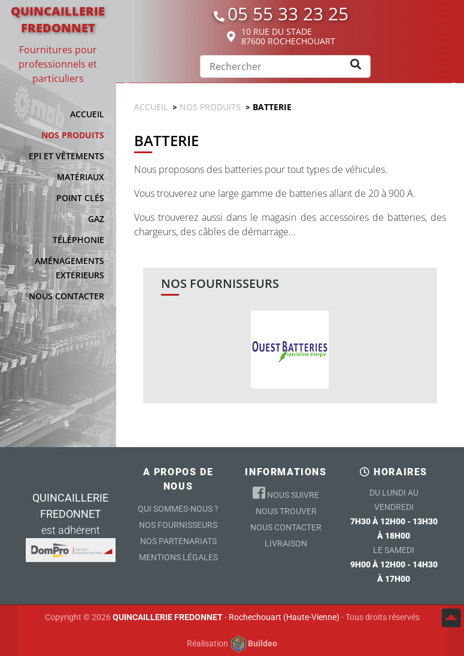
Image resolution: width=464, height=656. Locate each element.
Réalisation (232, 644)
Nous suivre (286, 492)
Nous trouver (286, 511)
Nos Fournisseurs (178, 525)
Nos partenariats (178, 541)
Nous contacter (286, 527)
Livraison (286, 543)
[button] (63, 135)
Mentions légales (178, 557)
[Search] (285, 66)
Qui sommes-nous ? (178, 509)
